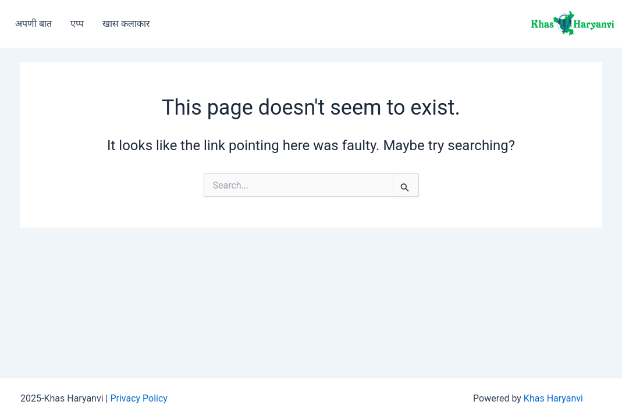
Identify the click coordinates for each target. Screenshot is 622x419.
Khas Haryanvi (553, 398)
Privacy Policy (139, 398)
